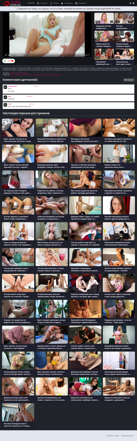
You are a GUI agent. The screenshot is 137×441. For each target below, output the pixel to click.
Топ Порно (42, 3)
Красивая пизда (50, 75)
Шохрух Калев (12, 86)
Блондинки (24, 73)
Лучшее (54, 3)
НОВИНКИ (30, 3)
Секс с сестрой (14, 75)
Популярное (67, 3)
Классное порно (24, 75)
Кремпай (12, 73)
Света (10, 104)
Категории (81, 3)
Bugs (9, 96)
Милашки (58, 75)
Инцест (18, 73)
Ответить (36, 86)
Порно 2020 (32, 75)
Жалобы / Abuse (113, 436)
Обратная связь (127, 436)
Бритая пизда (41, 75)
